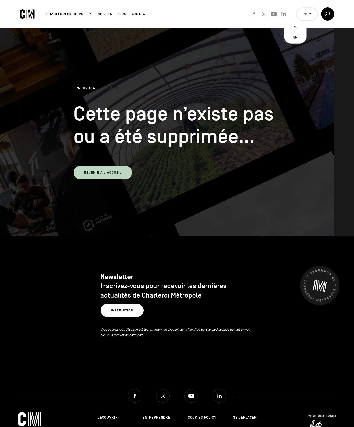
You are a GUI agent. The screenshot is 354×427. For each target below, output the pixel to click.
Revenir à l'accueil (103, 172)
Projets (104, 14)
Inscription (122, 310)
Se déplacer (245, 417)
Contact (139, 14)
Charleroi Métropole (67, 14)
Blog (121, 14)
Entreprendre (156, 417)
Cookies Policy (202, 417)
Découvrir (107, 417)
